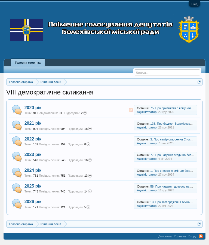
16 (80, 160)
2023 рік (32, 154)
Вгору (192, 236)
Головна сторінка (28, 62)
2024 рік (32, 170)
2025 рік (32, 186)
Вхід (195, 4)
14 (80, 191)
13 (80, 176)
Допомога (164, 236)
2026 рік (32, 201)
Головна (180, 236)
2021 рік (32, 123)
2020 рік (32, 107)
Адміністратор (146, 112)
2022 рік (32, 139)
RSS (131, 110)
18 (80, 129)
